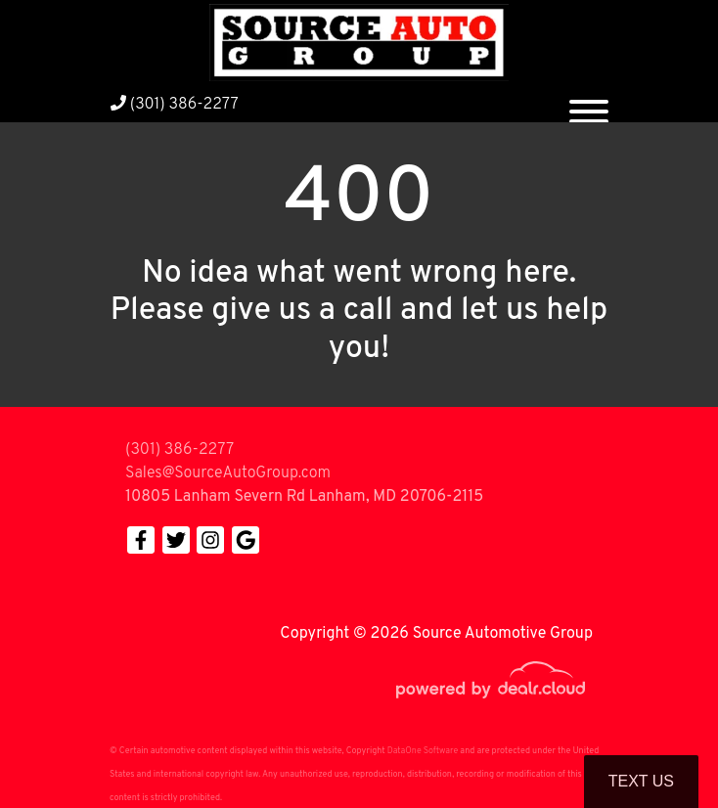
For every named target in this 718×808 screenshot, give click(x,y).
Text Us (641, 781)
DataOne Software (422, 750)
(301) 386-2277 (175, 104)
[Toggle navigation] (589, 103)
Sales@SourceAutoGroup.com (228, 473)
